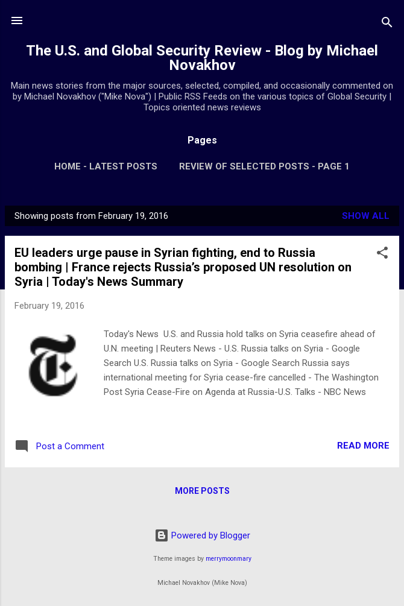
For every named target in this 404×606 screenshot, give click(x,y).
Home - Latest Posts (105, 166)
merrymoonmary (228, 559)
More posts (202, 491)
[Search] (387, 24)
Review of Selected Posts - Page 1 (264, 166)
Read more (363, 445)
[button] (382, 254)
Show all (366, 215)
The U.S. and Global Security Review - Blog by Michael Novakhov (202, 58)
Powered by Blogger (202, 535)
